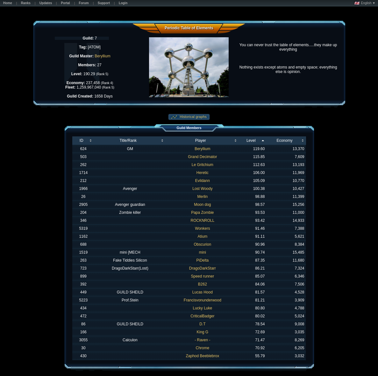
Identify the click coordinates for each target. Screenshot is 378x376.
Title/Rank (128, 140)
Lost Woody (202, 188)
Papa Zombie (202, 212)
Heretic (202, 172)
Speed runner (202, 276)
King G (202, 332)
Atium (202, 236)
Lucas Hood (202, 292)
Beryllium (102, 56)
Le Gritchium (202, 165)
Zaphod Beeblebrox (202, 356)
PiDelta (202, 260)
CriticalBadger (202, 316)
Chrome (202, 348)
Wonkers (202, 228)
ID (81, 140)
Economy (284, 140)
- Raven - (202, 340)
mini (202, 252)
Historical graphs (193, 117)
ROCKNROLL (202, 220)
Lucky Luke (202, 308)
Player (200, 140)
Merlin (202, 196)
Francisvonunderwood (202, 300)
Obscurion (202, 244)
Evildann (202, 180)
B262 (202, 284)
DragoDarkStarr (202, 268)
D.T (202, 324)
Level (251, 140)
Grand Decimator (202, 157)
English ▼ (364, 3)
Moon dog (202, 204)
